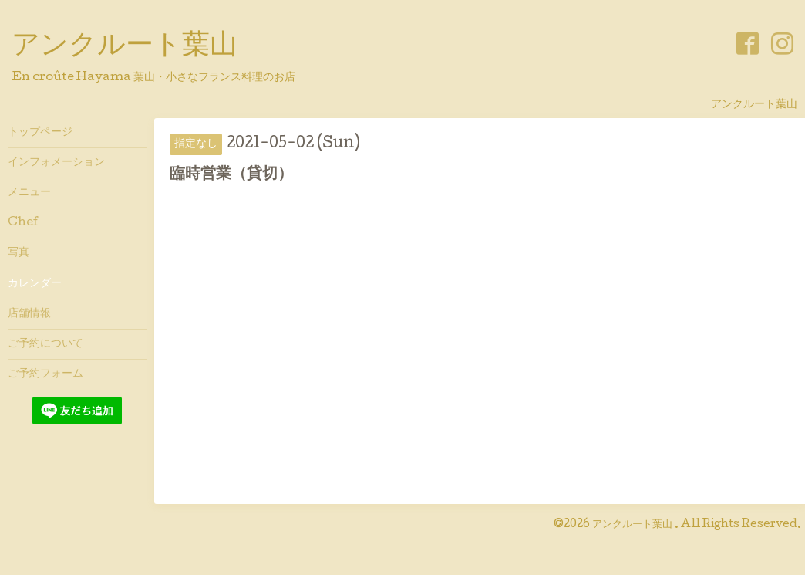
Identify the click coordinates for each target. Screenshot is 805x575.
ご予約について (45, 344)
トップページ (40, 133)
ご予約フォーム (45, 374)
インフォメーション (56, 163)
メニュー (29, 193)
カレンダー (35, 284)
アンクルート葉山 (124, 47)
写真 (18, 253)
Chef (23, 223)
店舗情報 (29, 314)
